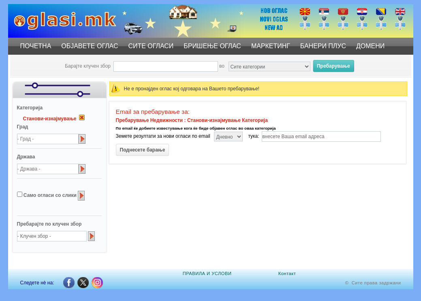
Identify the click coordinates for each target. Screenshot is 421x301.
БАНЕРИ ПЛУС (323, 46)
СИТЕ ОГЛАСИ (150, 46)
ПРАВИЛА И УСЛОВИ (207, 273)
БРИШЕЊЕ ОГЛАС (212, 46)
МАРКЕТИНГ (270, 46)
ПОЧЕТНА (35, 46)
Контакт (287, 273)
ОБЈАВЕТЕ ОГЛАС (89, 46)
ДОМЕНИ (370, 46)
